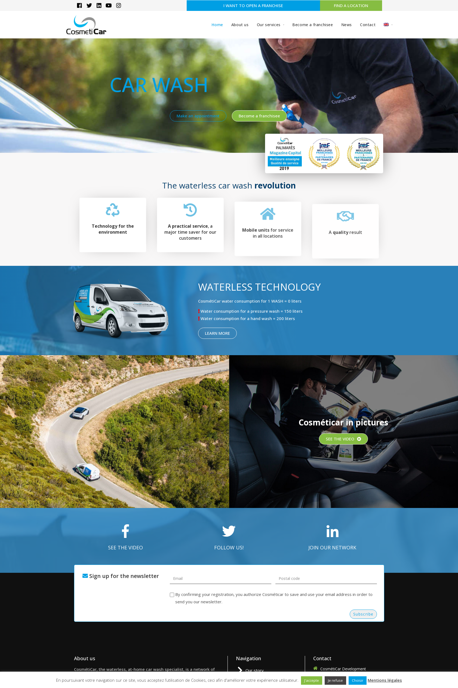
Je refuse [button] (335, 680)
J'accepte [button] (311, 680)
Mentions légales (385, 680)
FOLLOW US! (229, 547)
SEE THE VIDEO (125, 547)
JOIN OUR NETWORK (332, 547)
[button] (253, 5)
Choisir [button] (357, 680)
